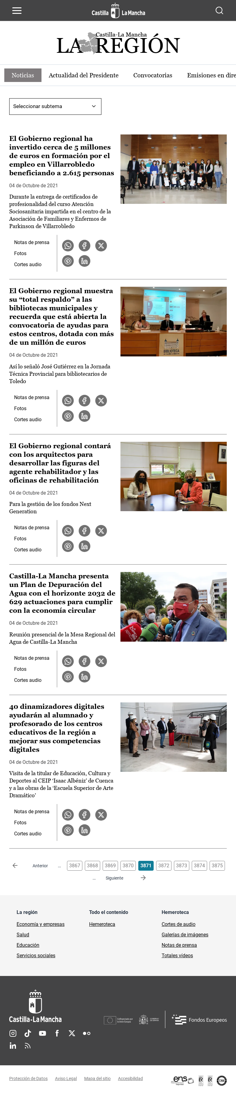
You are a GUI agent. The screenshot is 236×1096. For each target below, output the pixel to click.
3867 (74, 866)
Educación (28, 945)
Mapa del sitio (97, 1078)
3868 (92, 866)
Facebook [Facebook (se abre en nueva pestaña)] (57, 1033)
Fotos (20, 253)
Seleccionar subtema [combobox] (37, 106)
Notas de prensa (31, 242)
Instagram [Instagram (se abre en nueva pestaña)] (13, 1033)
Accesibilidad (130, 1078)
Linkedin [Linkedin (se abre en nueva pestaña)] (13, 1045)
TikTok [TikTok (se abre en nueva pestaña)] (27, 1033)
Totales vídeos (177, 955)
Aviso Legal (66, 1078)
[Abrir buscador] (219, 10)
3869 (110, 866)
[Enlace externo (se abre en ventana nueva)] (198, 1080)
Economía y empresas (41, 924)
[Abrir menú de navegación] (17, 10)
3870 (128, 866)
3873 (181, 866)
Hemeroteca (102, 924)
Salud (23, 935)
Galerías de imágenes (185, 935)
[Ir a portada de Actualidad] (118, 45)
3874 (199, 866)
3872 (163, 866)
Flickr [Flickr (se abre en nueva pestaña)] (86, 1033)
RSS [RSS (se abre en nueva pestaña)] (27, 1045)
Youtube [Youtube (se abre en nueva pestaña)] (42, 1033)
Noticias (23, 75)
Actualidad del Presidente (84, 75)
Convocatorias (152, 75)
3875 (217, 866)
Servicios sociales (36, 955)
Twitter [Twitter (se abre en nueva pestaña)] (72, 1033)
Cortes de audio (178, 924)
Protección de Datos (28, 1078)
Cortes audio (27, 264)
